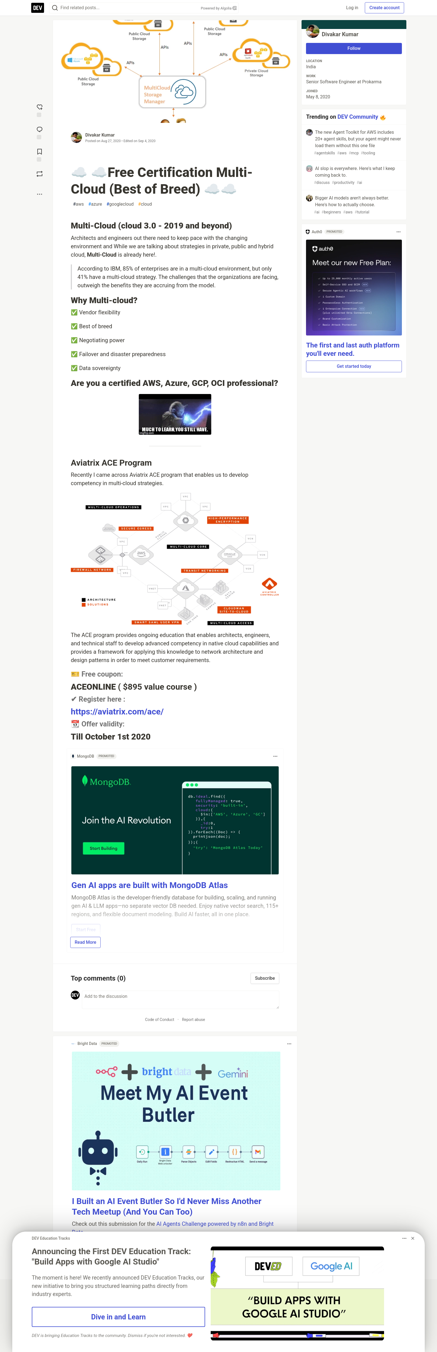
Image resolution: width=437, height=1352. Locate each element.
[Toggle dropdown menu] (275, 756)
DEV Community (358, 116)
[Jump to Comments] (39, 132)
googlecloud (120, 204)
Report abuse (193, 1019)
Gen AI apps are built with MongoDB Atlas (149, 885)
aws (78, 204)
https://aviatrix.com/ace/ (117, 711)
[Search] (54, 8)
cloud (145, 204)
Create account (384, 7)
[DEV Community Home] (38, 7)
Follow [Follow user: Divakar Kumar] (354, 48)
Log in (352, 7)
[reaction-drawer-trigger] (39, 110)
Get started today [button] (354, 366)
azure (95, 204)
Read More (85, 942)
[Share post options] (39, 194)
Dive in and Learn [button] (118, 1317)
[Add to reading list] (39, 155)
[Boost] (39, 174)
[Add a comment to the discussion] (180, 1000)
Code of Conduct (159, 1019)
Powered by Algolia (218, 8)
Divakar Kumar (100, 135)
